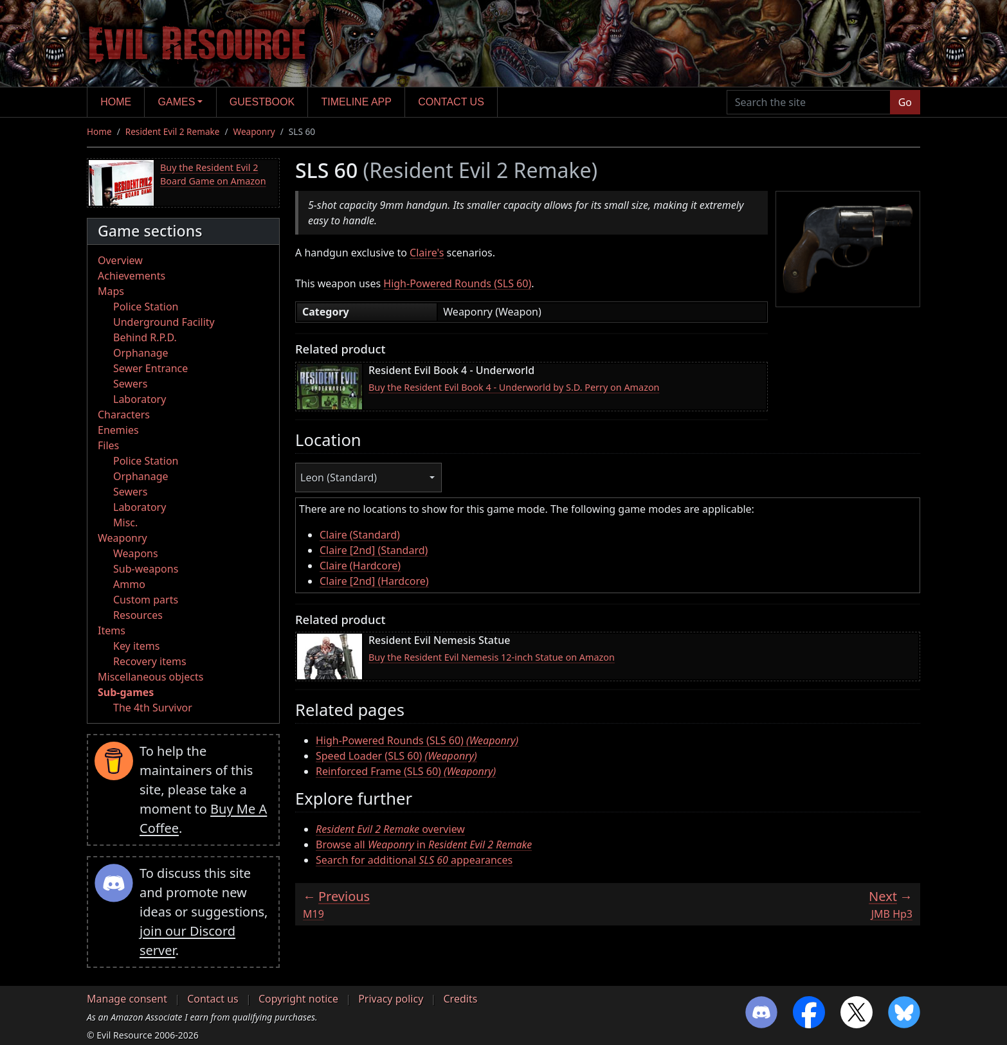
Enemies (118, 430)
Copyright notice (298, 999)
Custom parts (145, 600)
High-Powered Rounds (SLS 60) (457, 283)
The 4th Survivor (152, 708)
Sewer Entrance (150, 368)
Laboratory (139, 399)
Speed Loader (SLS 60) (396, 756)
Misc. (125, 522)
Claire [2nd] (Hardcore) (374, 581)
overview (390, 829)
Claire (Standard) (360, 535)
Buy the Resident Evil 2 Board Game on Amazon (213, 174)
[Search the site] (809, 102)
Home (115, 101)
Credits (460, 999)
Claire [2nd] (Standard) (374, 550)
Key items (136, 646)
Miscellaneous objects (150, 677)
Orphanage (140, 353)
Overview (120, 260)
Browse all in (424, 844)
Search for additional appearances (414, 860)
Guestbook (262, 101)
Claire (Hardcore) (360, 565)
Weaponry (254, 131)
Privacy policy (390, 999)
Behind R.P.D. (145, 337)
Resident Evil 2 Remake (172, 131)
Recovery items (149, 661)
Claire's (427, 253)
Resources (138, 615)
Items (111, 630)
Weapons (135, 553)
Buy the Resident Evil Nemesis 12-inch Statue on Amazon (491, 657)
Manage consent (127, 999)
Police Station (146, 306)
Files (108, 445)
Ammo (129, 584)
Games (176, 101)
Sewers (130, 384)
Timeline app (357, 101)
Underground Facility (164, 322)
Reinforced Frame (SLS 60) (406, 771)
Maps (111, 291)
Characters (124, 414)
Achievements (131, 276)
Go (905, 102)
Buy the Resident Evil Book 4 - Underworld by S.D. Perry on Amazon (514, 387)
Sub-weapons (145, 569)
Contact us (451, 101)
